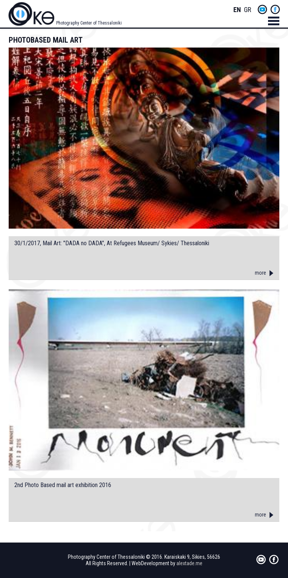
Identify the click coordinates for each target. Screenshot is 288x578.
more (260, 273)
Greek (247, 10)
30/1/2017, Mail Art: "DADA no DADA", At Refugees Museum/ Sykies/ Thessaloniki (111, 243)
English (237, 10)
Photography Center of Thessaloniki (89, 23)
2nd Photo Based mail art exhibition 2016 (62, 485)
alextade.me (189, 563)
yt (262, 9)
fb (275, 9)
